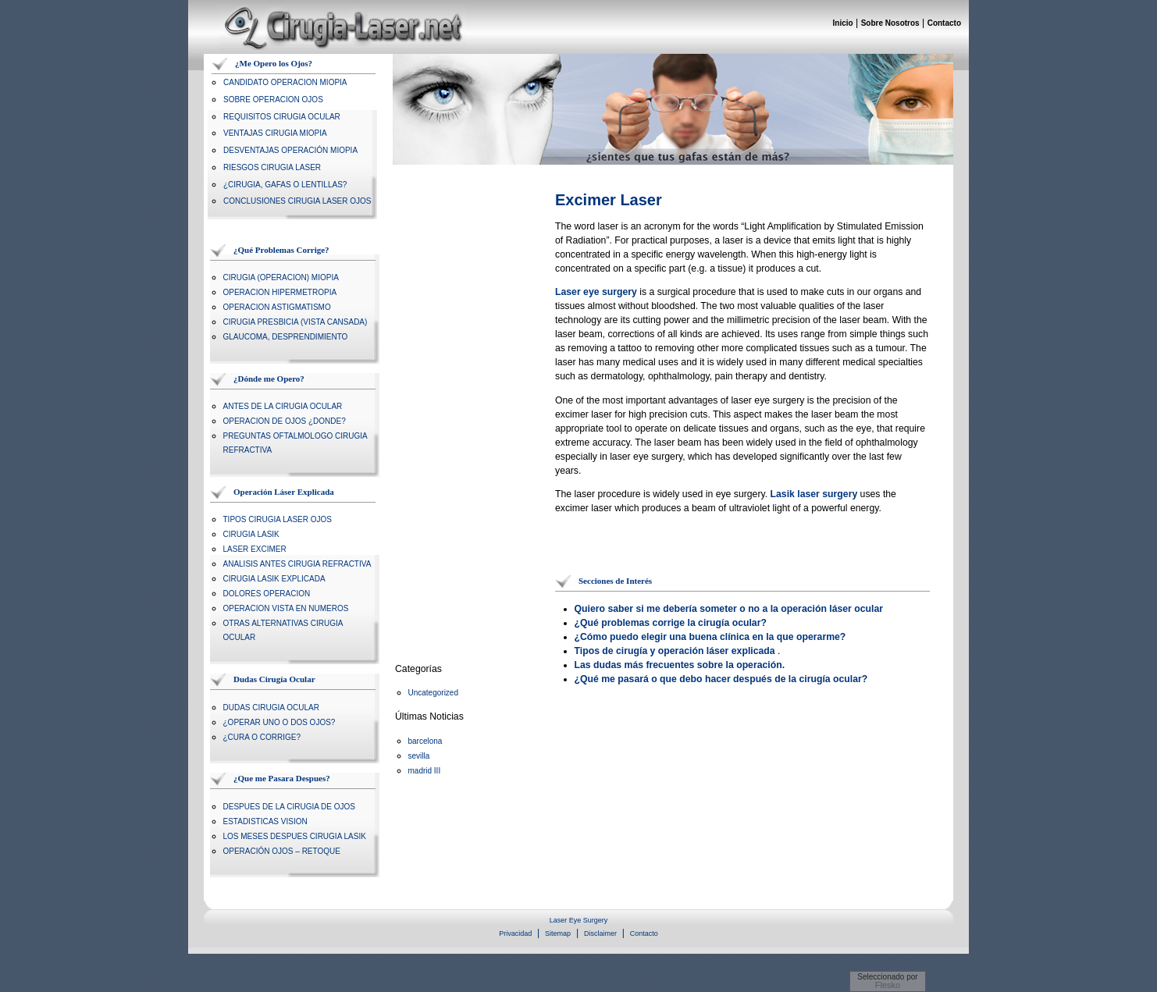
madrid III (424, 770)
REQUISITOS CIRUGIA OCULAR (281, 116)
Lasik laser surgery (814, 494)
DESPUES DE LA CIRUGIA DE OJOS (289, 806)
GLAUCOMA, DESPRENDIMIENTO (285, 336)
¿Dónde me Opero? (268, 378)
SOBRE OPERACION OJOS (273, 99)
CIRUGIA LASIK (251, 534)
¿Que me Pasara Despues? (281, 778)
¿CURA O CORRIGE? (262, 737)
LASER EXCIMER (255, 549)
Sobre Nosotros (890, 23)
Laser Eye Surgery (579, 920)
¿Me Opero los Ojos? (273, 63)
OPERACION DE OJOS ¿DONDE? (284, 421)
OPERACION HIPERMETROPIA (280, 292)
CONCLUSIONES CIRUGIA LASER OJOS (297, 201)
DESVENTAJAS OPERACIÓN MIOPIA (290, 150)
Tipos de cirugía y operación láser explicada (675, 650)
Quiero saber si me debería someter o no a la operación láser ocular (729, 608)
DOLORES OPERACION (267, 593)
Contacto (944, 23)
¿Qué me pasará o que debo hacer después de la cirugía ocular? (721, 679)
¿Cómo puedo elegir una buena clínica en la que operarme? (710, 636)
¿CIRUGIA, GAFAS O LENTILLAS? (285, 184)
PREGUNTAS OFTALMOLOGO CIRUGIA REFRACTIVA (295, 443)
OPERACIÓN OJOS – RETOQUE (281, 851)
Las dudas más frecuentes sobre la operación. (680, 665)
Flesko (887, 985)
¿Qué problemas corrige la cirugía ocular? (671, 622)
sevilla (419, 756)
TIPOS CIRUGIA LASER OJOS (277, 519)
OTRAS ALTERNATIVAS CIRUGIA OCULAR (283, 630)
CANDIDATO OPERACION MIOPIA (285, 82)
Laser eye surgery (596, 291)
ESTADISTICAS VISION (265, 821)
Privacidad (515, 933)
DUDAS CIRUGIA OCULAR (271, 707)
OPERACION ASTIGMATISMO (277, 307)
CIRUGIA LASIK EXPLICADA (274, 578)
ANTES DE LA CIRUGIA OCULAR (283, 406)
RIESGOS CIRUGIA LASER (272, 167)
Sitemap (558, 933)
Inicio (843, 23)
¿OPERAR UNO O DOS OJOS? (279, 722)
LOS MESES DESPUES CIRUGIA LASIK (294, 836)
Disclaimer (600, 933)
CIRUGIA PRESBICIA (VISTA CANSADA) (295, 322)
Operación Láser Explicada (283, 491)
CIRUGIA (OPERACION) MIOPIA (281, 277)
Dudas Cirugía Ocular (274, 679)
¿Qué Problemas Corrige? (281, 249)
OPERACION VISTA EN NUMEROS (286, 608)
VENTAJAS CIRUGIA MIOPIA (275, 133)
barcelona (425, 741)
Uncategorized (433, 692)
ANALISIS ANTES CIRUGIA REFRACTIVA (297, 564)
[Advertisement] (737, 547)
